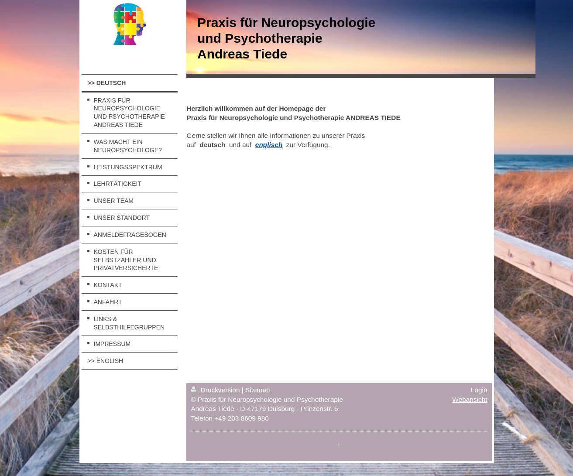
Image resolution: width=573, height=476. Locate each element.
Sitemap (257, 390)
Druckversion (216, 390)
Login (479, 390)
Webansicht (469, 399)
